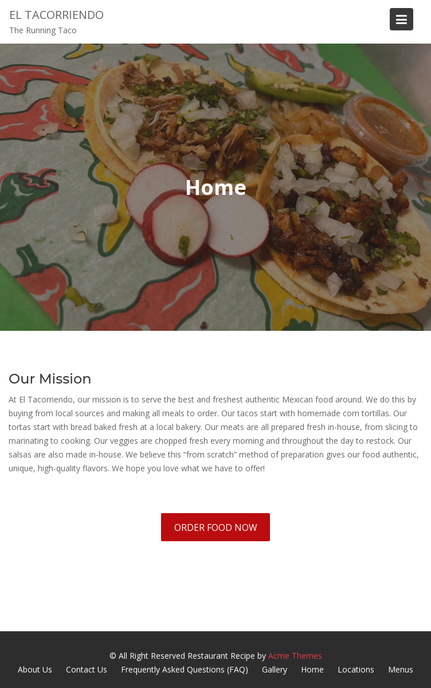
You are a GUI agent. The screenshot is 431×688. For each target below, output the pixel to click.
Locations (356, 669)
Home (312, 669)
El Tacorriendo (56, 14)
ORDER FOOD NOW (215, 527)
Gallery (274, 669)
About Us (35, 669)
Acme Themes (295, 655)
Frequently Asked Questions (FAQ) (184, 669)
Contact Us (86, 669)
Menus (400, 669)
